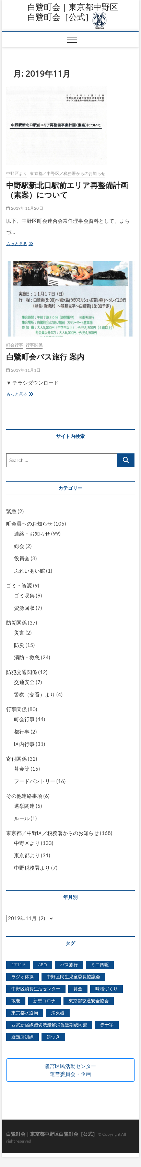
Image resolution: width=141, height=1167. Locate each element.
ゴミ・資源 (19, 585)
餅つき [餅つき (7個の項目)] (53, 1036)
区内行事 (24, 744)
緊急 (11, 511)
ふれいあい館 (29, 571)
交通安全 (24, 682)
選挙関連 (24, 806)
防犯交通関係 (21, 672)
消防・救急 (27, 657)
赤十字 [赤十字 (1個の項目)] (107, 1024)
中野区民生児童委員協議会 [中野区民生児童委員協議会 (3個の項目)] (73, 976)
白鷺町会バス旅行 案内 (45, 356)
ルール (22, 818)
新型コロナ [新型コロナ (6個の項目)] (44, 1000)
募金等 (22, 769)
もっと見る (20, 243)
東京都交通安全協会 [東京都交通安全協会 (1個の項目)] (89, 1000)
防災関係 (16, 622)
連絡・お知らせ (32, 533)
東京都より (27, 855)
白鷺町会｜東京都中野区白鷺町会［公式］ (72, 12)
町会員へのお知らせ (29, 523)
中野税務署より (32, 868)
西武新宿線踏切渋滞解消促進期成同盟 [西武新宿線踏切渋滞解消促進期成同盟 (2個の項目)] (49, 1024)
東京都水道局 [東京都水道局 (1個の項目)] (24, 1012)
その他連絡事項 (24, 796)
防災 (19, 645)
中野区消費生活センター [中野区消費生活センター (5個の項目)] (35, 988)
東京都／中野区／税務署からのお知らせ (67, 173)
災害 (19, 632)
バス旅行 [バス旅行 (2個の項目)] (69, 964)
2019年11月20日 (24, 208)
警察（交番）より (34, 694)
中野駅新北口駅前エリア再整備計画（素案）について (67, 190)
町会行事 (14, 345)
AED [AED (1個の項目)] (42, 964)
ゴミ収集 (24, 595)
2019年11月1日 (23, 370)
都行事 (22, 731)
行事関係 (34, 345)
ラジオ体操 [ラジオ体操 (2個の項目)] (22, 976)
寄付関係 (16, 759)
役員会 (22, 558)
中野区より (16, 173)
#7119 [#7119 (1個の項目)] (18, 964)
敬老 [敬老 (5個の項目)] (15, 1000)
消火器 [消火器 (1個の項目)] (57, 1012)
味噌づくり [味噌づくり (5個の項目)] (106, 988)
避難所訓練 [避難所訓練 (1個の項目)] (22, 1036)
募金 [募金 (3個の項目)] (77, 988)
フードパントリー (34, 781)
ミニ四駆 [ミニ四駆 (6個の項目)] (100, 964)
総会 (19, 546)
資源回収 (24, 608)
